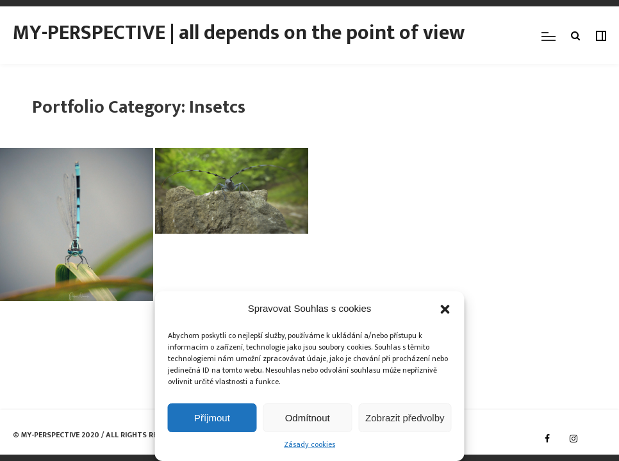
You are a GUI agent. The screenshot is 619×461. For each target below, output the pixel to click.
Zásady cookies (309, 445)
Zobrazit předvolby (404, 417)
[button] (445, 309)
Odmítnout (307, 417)
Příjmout (212, 417)
